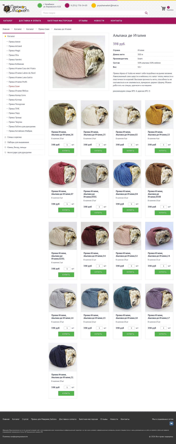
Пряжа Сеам (43, 29)
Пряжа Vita (14, 55)
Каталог (7, 20)
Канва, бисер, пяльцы (16, 147)
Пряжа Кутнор (15, 99)
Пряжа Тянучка (15, 122)
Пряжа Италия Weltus (18, 90)
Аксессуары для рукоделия (19, 152)
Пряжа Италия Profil (18, 81)
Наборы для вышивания (18, 142)
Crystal (25, 419)
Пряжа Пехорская (17, 104)
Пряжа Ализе (14, 41)
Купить (66, 150)
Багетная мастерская (60, 20)
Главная (6, 29)
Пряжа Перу (14, 113)
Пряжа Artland (15, 46)
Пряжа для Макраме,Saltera (43, 419)
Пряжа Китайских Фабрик (20, 131)
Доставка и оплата (30, 20)
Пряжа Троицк (15, 117)
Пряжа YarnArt (15, 59)
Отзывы (83, 20)
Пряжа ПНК (14, 108)
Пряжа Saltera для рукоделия (22, 126)
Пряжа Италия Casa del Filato (22, 68)
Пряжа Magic (14, 50)
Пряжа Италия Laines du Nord (22, 73)
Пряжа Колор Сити (17, 95)
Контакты (116, 20)
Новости (99, 20)
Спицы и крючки (14, 137)
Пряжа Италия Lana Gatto (20, 77)
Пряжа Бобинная (16, 64)
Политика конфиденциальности (15, 436)
